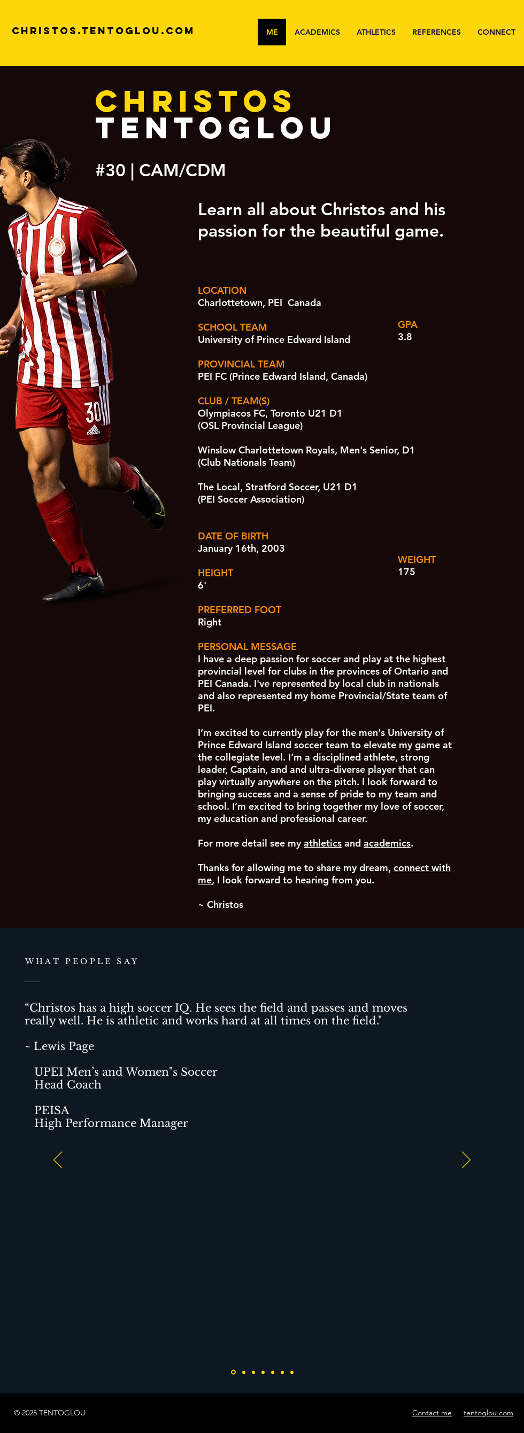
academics (387, 843)
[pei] (233, 1372)
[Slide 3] (263, 1372)
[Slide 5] (282, 1372)
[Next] (466, 1161)
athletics (323, 843)
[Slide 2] (253, 1372)
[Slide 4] (272, 1372)
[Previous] (57, 1161)
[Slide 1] (243, 1372)
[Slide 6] (292, 1372)
